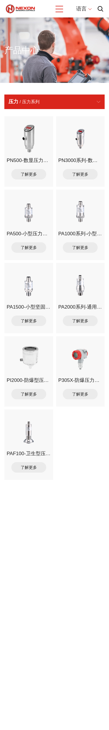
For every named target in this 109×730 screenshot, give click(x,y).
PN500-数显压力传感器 (29, 160)
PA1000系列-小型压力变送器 (80, 233)
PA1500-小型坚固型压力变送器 (29, 307)
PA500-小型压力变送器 (29, 233)
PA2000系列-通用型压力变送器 (80, 307)
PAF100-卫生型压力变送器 (29, 453)
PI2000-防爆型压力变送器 (29, 380)
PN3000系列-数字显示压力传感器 (80, 160)
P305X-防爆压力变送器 (80, 380)
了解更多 (29, 174)
